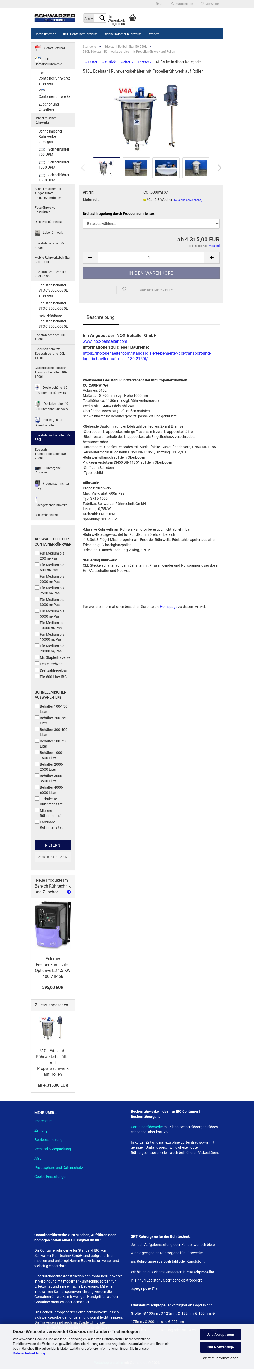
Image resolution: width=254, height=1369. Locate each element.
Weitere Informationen (220, 1358)
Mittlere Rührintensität (49, 813)
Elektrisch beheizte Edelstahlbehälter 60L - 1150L (50, 353)
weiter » (127, 62)
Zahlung (41, 1130)
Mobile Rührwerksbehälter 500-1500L (52, 260)
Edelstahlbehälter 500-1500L (50, 337)
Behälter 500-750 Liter (51, 743)
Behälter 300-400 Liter (51, 732)
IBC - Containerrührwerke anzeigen (54, 78)
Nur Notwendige (220, 1347)
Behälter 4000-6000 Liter (49, 790)
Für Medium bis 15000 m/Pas (49, 637)
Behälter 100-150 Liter (51, 709)
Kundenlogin (182, 4)
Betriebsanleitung (48, 1140)
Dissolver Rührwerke (48, 222)
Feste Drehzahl (49, 663)
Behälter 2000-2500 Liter (49, 766)
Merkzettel (210, 4)
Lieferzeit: (91, 200)
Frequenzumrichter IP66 (52, 485)
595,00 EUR (52, 987)
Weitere (154, 34)
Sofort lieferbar (45, 34)
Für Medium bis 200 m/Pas (49, 555)
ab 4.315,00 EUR (53, 1085)
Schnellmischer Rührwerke (123, 34)
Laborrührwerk (49, 233)
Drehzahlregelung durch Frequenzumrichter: (119, 214)
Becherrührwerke (46, 515)
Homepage (168, 606)
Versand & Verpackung (52, 1149)
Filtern (52, 845)
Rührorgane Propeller (48, 470)
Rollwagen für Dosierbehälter (48, 422)
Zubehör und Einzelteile (49, 106)
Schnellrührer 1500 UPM (54, 177)
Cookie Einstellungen (50, 1176)
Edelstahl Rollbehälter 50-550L (52, 438)
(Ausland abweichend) (188, 200)
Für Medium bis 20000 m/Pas (49, 648)
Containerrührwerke (54, 94)
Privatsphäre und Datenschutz (58, 1167)
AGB (38, 1158)
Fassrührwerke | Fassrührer (46, 210)
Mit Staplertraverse (52, 657)
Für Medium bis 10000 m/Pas (49, 625)
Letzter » (145, 62)
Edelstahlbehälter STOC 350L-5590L (51, 274)
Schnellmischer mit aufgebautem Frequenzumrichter (48, 193)
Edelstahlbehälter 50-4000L (49, 246)
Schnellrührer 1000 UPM (54, 164)
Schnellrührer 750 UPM (54, 151)
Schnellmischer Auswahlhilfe (50, 694)
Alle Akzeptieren (220, 1334)
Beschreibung (101, 317)
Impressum (43, 1121)
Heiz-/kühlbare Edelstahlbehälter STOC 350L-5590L (53, 321)
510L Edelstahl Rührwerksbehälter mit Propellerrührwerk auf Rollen (53, 1062)
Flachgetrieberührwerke (51, 502)
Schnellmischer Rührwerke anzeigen (50, 136)
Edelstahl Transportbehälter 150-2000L (51, 454)
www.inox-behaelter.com (105, 341)
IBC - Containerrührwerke (80, 34)
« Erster (91, 62)
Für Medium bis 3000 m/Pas (49, 602)
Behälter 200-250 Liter (51, 720)
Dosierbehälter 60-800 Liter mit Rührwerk (51, 389)
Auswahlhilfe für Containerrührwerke (53, 541)
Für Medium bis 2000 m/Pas (49, 579)
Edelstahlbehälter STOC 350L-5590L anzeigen (53, 290)
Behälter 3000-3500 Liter (49, 778)
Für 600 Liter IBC (51, 676)
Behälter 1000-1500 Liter (49, 755)
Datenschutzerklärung (29, 1353)
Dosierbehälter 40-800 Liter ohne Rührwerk (52, 406)
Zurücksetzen (53, 857)
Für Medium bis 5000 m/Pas (49, 613)
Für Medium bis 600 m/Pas (49, 567)
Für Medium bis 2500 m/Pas (49, 590)
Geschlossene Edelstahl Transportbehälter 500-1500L (51, 372)
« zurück (109, 62)
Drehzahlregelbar (51, 670)
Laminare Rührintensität (49, 824)
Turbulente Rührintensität (49, 801)
